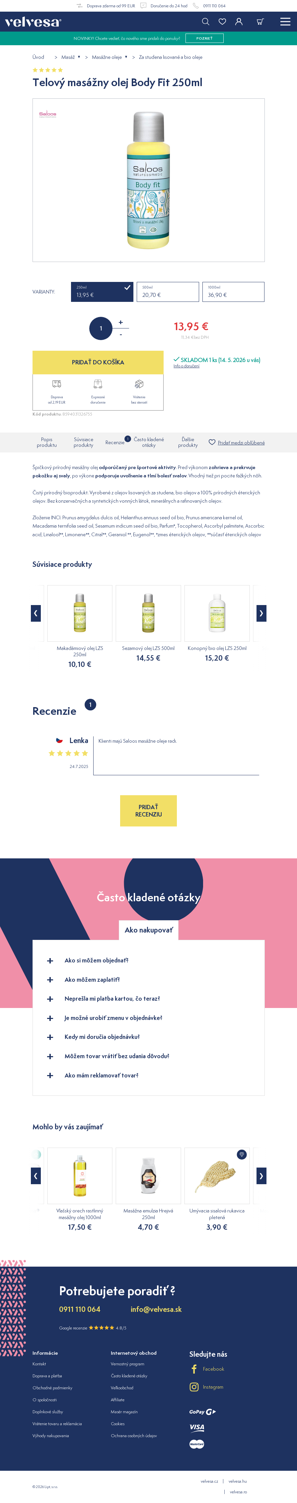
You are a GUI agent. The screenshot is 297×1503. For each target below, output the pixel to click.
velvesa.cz (209, 1481)
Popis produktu (47, 442)
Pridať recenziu (148, 810)
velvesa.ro (238, 1492)
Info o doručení (186, 366)
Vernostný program (127, 1364)
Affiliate (117, 1400)
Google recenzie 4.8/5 (92, 1328)
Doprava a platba (47, 1376)
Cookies (117, 1424)
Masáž (68, 57)
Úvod (38, 57)
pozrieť (204, 38)
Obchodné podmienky (52, 1388)
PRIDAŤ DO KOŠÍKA (98, 362)
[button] (36, 613)
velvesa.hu (238, 1481)
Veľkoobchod (122, 1388)
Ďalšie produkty (188, 442)
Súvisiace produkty (83, 442)
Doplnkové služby (48, 1412)
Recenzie (115, 440)
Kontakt (39, 1364)
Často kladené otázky (149, 442)
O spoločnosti (45, 1400)
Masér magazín (124, 1412)
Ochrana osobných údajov (134, 1436)
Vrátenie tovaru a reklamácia (57, 1424)
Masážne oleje (107, 57)
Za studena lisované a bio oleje (170, 57)
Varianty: (44, 292)
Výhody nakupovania (51, 1436)
